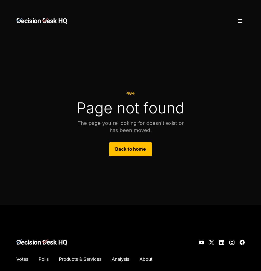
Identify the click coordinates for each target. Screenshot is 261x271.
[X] (211, 242)
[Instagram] (231, 242)
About (145, 259)
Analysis (120, 259)
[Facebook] (242, 242)
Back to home (130, 149)
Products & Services (80, 259)
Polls (43, 259)
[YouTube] (201, 242)
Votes (22, 259)
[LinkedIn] (221, 242)
